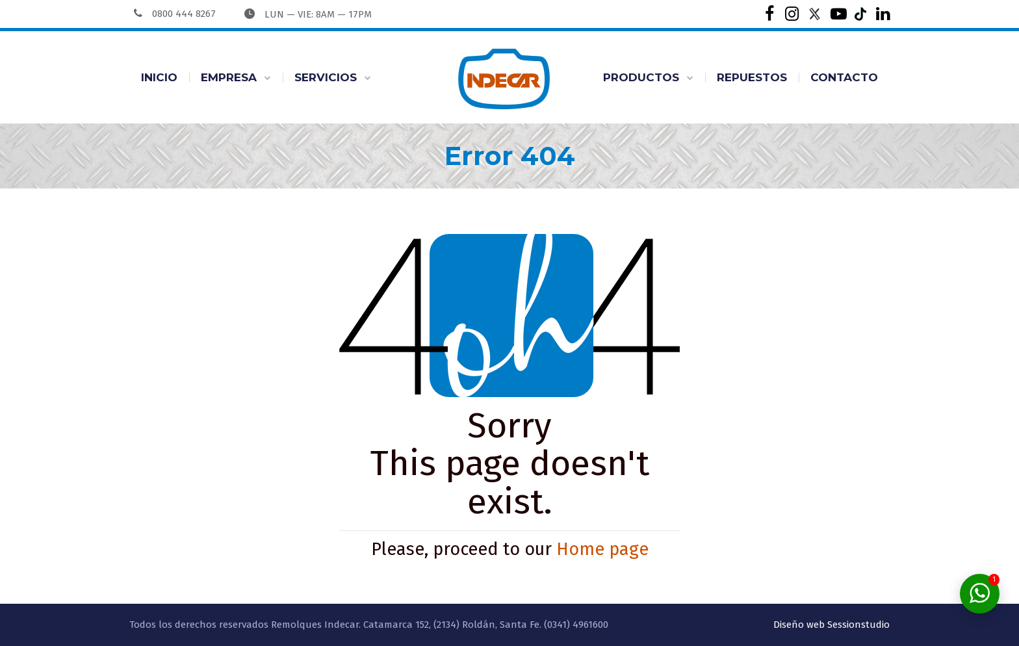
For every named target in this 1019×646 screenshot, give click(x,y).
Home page (602, 549)
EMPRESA (229, 77)
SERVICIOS (325, 77)
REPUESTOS (752, 77)
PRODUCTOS (641, 77)
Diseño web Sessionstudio (831, 624)
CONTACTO (844, 77)
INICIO (159, 77)
